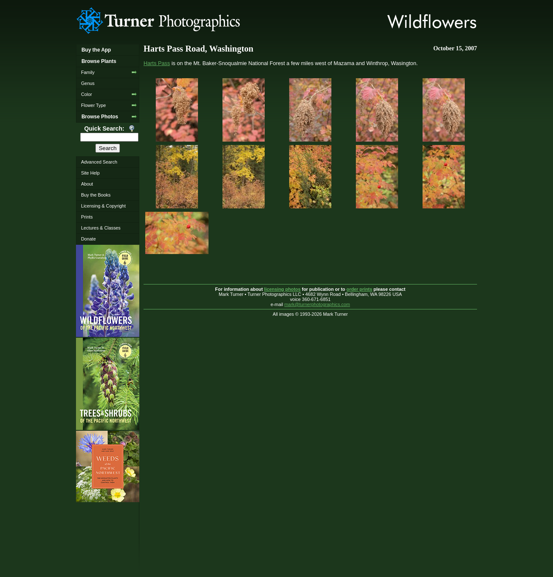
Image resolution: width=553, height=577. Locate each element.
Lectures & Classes (101, 227)
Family (88, 72)
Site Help (90, 172)
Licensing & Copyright (103, 205)
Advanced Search (99, 161)
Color (86, 94)
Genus (88, 83)
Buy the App (96, 50)
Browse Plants (98, 61)
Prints (87, 216)
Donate (88, 238)
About (87, 183)
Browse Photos (99, 117)
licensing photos (282, 289)
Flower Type (93, 105)
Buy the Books (96, 194)
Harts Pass (157, 63)
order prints (359, 289)
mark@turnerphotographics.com (317, 304)
